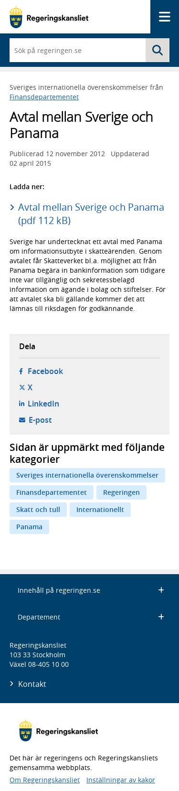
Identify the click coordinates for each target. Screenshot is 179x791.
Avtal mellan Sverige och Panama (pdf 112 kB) (91, 214)
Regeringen (121, 492)
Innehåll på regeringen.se (91, 590)
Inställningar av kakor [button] (120, 779)
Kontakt (32, 684)
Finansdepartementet (44, 96)
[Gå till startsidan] (49, 17)
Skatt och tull (38, 509)
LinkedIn (43, 403)
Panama (29, 526)
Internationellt (100, 509)
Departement (91, 616)
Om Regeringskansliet (45, 779)
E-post (40, 420)
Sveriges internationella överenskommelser (87, 475)
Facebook (45, 371)
